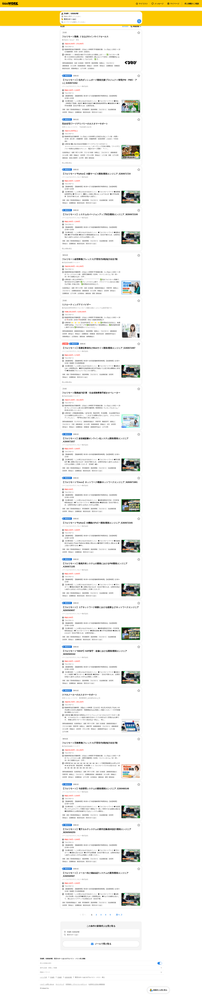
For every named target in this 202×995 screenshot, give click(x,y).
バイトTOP (43, 977)
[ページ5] (110, 915)
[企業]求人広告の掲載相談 (97, 984)
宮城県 (52, 977)
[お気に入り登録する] (139, 32)
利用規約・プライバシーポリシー (76, 984)
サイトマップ (60, 984)
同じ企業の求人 (67, 163)
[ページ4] (106, 915)
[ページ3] (101, 915)
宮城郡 (59, 977)
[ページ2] (96, 915)
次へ (118, 915)
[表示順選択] (136, 26)
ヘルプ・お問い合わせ (47, 984)
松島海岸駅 (68, 977)
